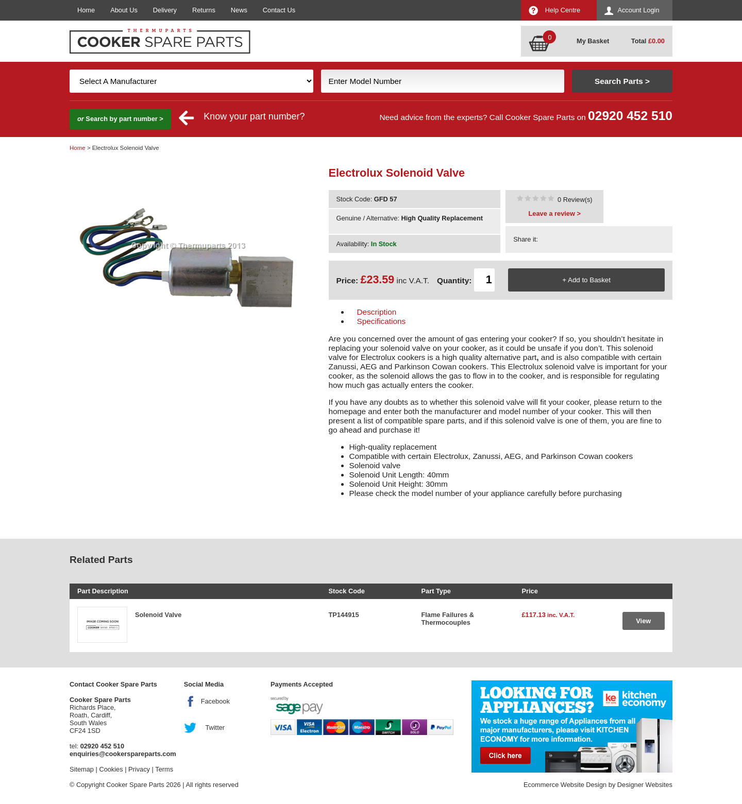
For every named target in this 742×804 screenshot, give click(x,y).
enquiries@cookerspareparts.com (123, 754)
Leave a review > (555, 213)
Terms (164, 769)
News (239, 10)
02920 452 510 (630, 116)
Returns (203, 10)
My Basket (593, 41)
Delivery (165, 10)
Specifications (381, 321)
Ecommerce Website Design (565, 785)
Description (377, 311)
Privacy (139, 769)
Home (86, 10)
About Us (124, 10)
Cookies (111, 769)
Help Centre (562, 10)
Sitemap (82, 769)
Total (648, 41)
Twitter (215, 727)
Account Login (638, 10)
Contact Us (279, 10)
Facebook (215, 701)
